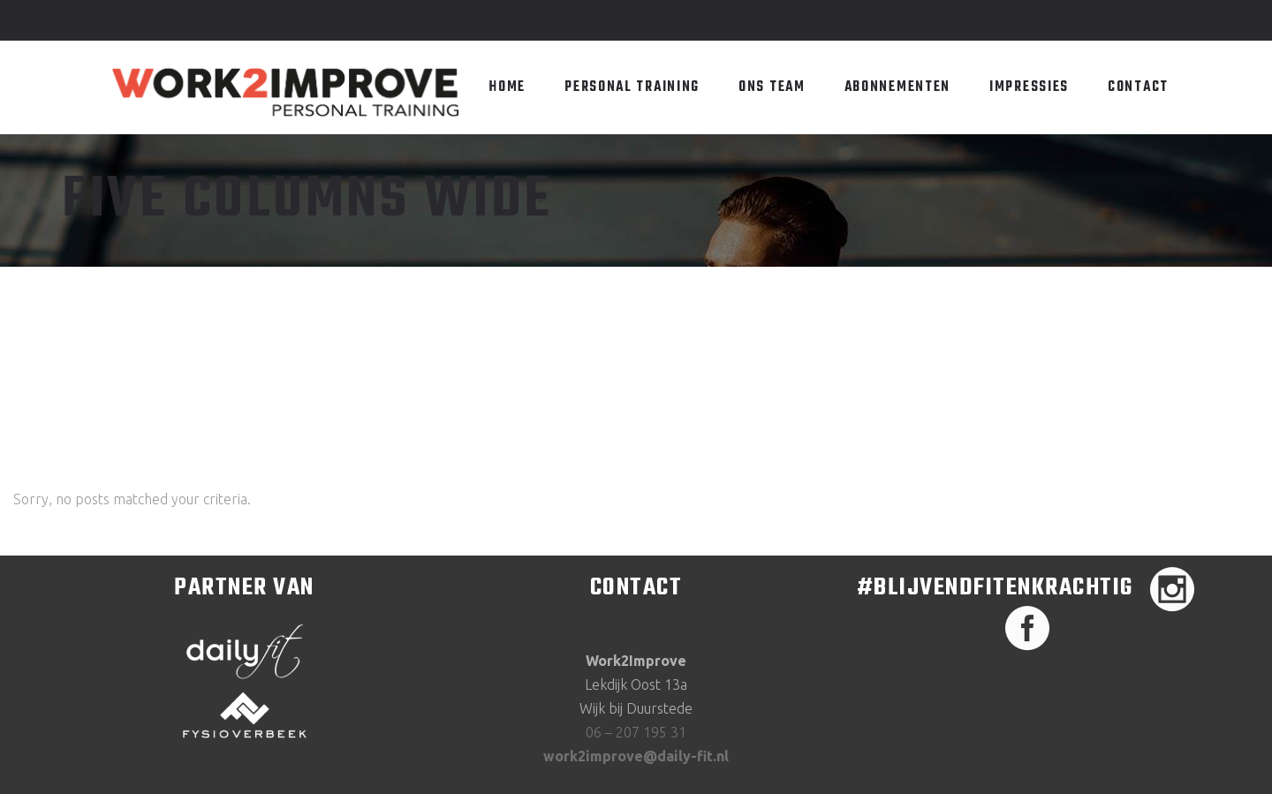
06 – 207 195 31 (636, 732)
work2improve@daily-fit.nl (636, 756)
